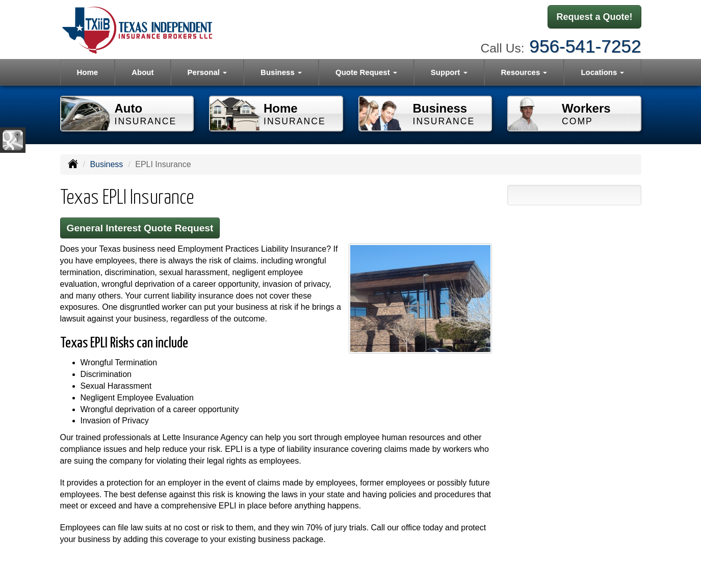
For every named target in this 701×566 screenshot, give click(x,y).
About (142, 72)
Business (106, 164)
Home (87, 72)
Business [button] (281, 72)
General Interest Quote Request (140, 228)
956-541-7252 (585, 46)
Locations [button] (602, 72)
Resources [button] (524, 72)
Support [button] (449, 72)
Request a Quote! (594, 17)
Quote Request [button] (366, 72)
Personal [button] (207, 72)
